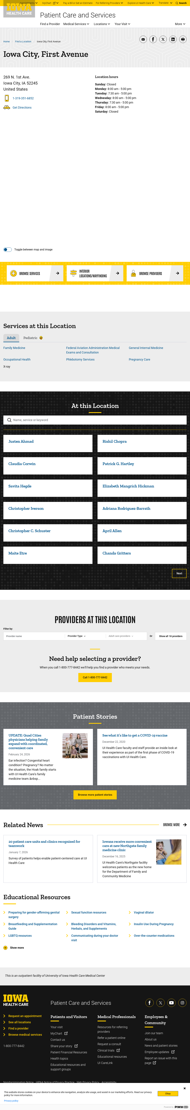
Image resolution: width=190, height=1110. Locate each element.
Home (6, 41)
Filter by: (8, 628)
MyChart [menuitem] (46, 3)
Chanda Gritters (117, 553)
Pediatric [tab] (30, 338)
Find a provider (18, 1028)
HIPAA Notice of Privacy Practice (55, 1082)
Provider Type (75, 636)
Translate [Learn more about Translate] (163, 3)
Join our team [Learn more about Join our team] (154, 1033)
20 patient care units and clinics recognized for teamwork (44, 843)
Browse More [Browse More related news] (171, 824)
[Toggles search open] (181, 3)
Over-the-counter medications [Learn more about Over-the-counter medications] (154, 935)
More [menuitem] (178, 24)
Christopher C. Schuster (29, 530)
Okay (168, 1093)
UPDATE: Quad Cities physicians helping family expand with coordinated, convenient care (28, 741)
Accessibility (109, 1082)
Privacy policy (11, 1100)
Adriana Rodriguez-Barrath (126, 508)
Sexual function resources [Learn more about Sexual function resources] (88, 912)
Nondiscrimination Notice (18, 1082)
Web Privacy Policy (88, 1082)
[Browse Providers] (155, 273)
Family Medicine (14, 348)
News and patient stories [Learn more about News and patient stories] (161, 1045)
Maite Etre (17, 553)
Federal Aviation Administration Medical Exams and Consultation (93, 350)
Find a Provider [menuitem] (50, 24)
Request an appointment (25, 1016)
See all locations (19, 1022)
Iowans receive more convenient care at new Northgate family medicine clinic (127, 845)
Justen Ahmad (21, 441)
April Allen (112, 530)
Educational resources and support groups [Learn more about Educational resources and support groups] (68, 1067)
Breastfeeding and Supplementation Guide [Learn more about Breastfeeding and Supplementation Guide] (32, 926)
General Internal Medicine (146, 348)
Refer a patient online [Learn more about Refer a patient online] (111, 1038)
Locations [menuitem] (100, 24)
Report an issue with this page (161, 1060)
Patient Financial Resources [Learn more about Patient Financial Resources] (69, 1052)
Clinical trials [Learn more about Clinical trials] (106, 1050)
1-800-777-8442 (13, 1046)
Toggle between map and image (33, 249)
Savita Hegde (19, 486)
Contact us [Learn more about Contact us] (58, 1039)
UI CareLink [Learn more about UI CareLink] (105, 1063)
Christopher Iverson (26, 508)
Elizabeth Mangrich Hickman (128, 486)
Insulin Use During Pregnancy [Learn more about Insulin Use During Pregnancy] (154, 924)
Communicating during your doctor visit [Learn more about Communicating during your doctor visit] (94, 938)
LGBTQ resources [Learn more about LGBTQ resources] (20, 935)
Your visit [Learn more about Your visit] (57, 1027)
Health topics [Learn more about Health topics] (59, 1058)
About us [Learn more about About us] (150, 1039)
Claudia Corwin (22, 463)
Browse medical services (25, 1034)
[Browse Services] (35, 273)
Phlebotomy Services (80, 359)
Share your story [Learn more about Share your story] (62, 1046)
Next (179, 573)
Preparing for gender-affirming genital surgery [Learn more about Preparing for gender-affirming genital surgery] (34, 915)
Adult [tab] (11, 338)
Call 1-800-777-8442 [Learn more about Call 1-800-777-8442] (95, 677)
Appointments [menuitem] (27, 3)
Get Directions (22, 107)
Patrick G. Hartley (118, 463)
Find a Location (23, 41)
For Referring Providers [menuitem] (108, 3)
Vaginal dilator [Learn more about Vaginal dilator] (144, 912)
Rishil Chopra (115, 441)
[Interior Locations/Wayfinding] (95, 273)
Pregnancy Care (139, 359)
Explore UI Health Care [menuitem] (139, 3)
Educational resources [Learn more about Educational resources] (112, 1056)
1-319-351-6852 (23, 98)
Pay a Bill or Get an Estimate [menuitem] (77, 3)
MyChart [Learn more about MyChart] (57, 1033)
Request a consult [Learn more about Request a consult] (109, 1044)
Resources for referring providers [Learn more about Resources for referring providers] (113, 1029)
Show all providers (170, 636)
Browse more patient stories (95, 794)
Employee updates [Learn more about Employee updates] (157, 1052)
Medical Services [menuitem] (74, 24)
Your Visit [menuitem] (121, 24)
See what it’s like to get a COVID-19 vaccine (134, 735)
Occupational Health (16, 359)
